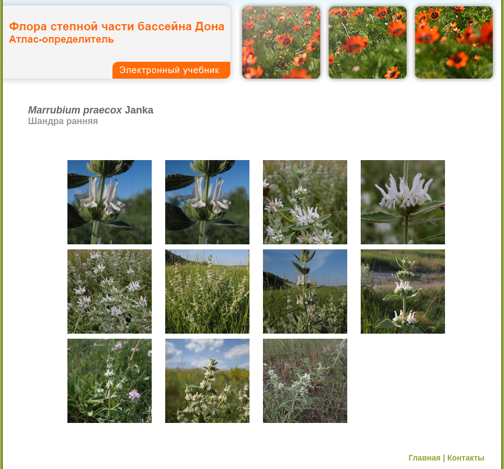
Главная (424, 457)
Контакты (465, 457)
